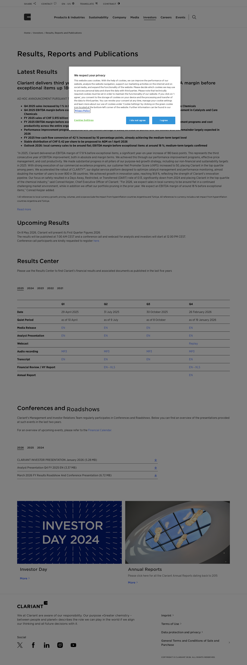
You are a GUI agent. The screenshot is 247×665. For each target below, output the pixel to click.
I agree (164, 120)
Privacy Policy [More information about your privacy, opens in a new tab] (82, 110)
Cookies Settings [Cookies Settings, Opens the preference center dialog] (83, 120)
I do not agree (138, 120)
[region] (124, 98)
